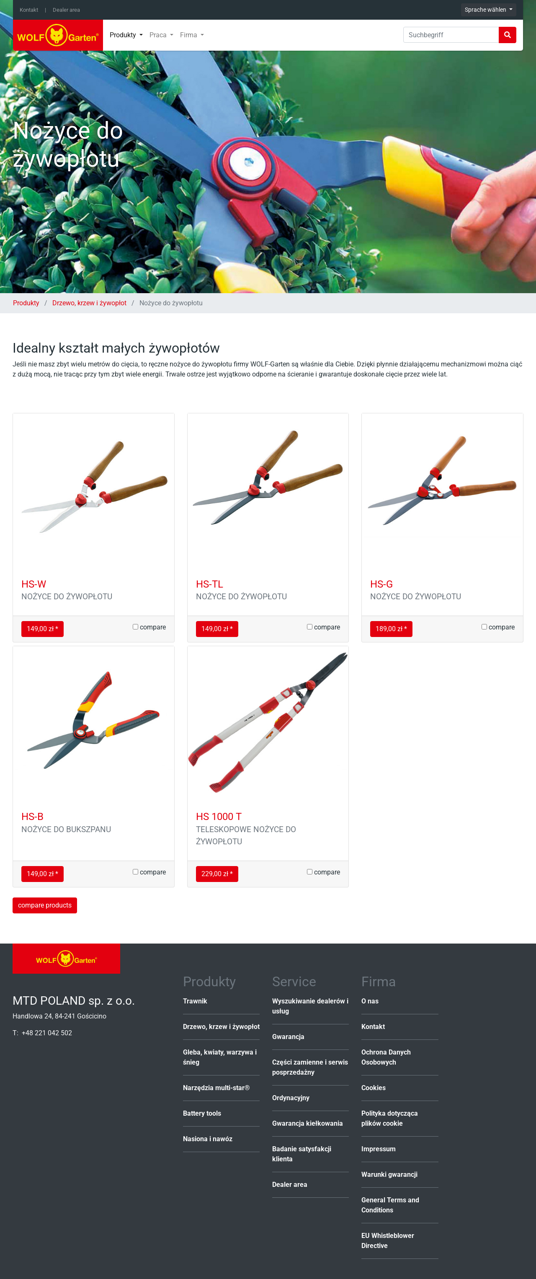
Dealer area (66, 10)
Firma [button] (189, 35)
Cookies (373, 1088)
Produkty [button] (124, 35)
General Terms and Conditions (390, 1205)
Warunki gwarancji (389, 1174)
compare (149, 627)
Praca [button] (158, 35)
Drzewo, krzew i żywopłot (89, 303)
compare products (45, 905)
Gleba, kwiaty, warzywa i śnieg (220, 1057)
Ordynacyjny (290, 1098)
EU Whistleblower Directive (387, 1241)
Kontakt (29, 10)
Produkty (27, 303)
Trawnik (195, 1001)
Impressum (378, 1149)
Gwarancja (288, 1037)
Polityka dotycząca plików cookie (389, 1118)
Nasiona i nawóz (207, 1139)
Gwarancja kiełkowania (307, 1123)
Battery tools (202, 1113)
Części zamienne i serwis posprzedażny (310, 1067)
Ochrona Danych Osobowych (386, 1057)
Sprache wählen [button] (486, 9)
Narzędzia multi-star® (216, 1088)
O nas (370, 1001)
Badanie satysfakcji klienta (301, 1154)
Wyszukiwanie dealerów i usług (310, 1006)
